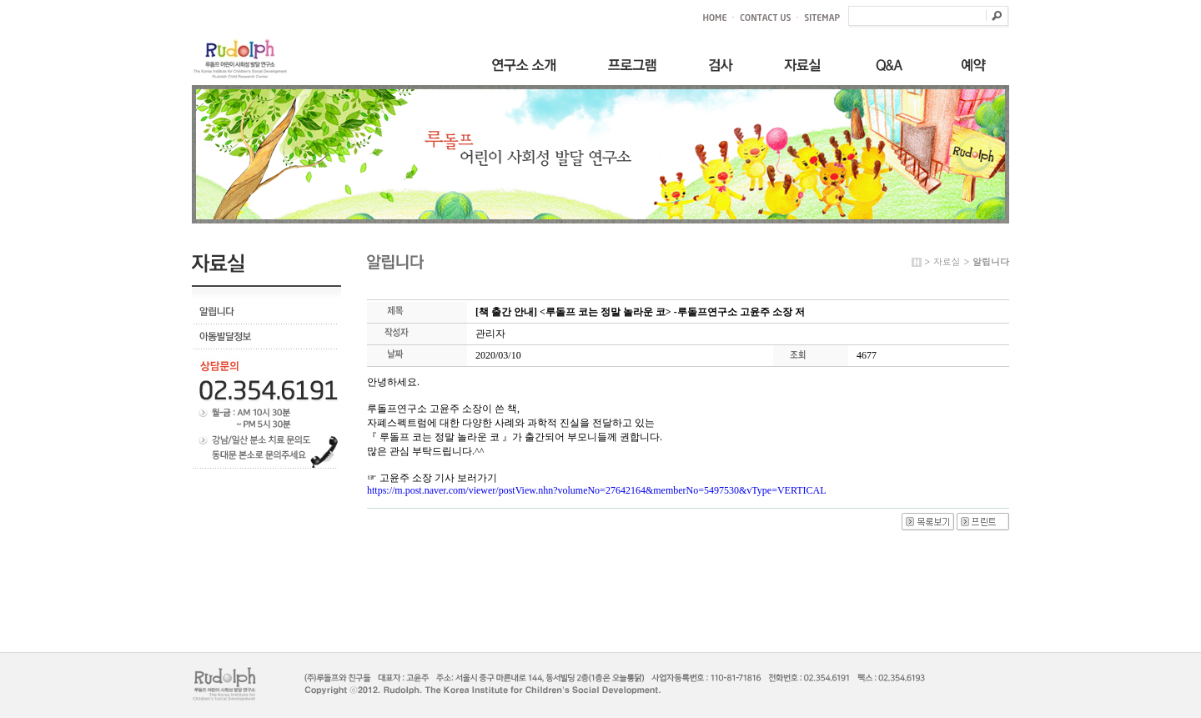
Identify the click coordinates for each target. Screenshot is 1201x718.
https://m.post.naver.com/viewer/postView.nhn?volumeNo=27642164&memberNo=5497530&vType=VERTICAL (597, 490)
